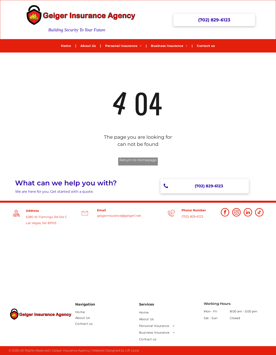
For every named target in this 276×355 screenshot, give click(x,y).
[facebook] (225, 213)
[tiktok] (259, 213)
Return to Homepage (138, 160)
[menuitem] (66, 46)
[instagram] (236, 213)
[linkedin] (248, 213)
